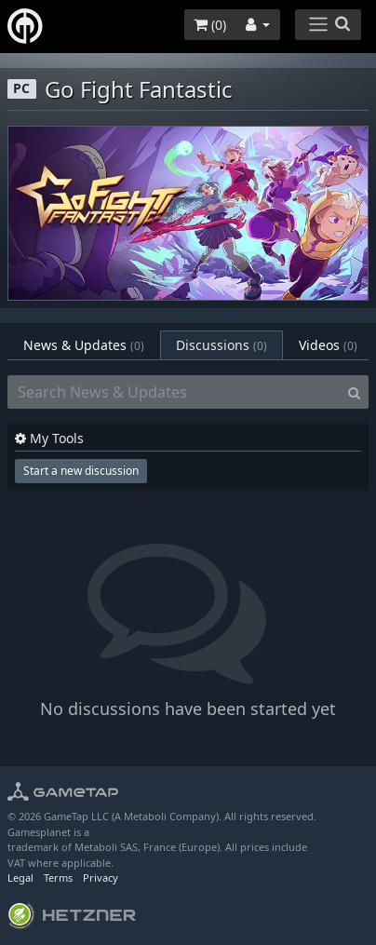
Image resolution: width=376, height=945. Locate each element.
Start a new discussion (81, 471)
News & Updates (83, 345)
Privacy (100, 877)
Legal (20, 877)
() (210, 25)
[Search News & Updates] (174, 392)
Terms (58, 877)
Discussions (221, 345)
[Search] (354, 392)
